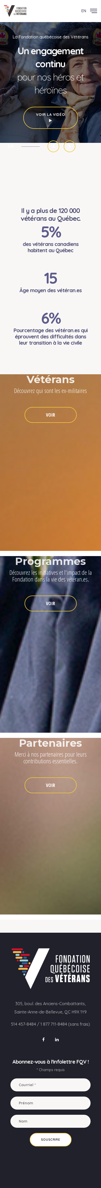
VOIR (50, 415)
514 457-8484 (23, 1024)
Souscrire (50, 1140)
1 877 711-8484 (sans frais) (65, 1024)
